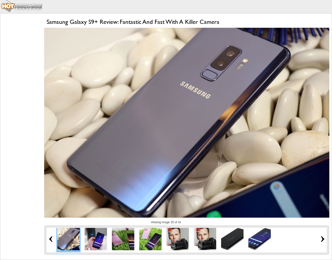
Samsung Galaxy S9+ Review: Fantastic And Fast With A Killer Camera (133, 21)
